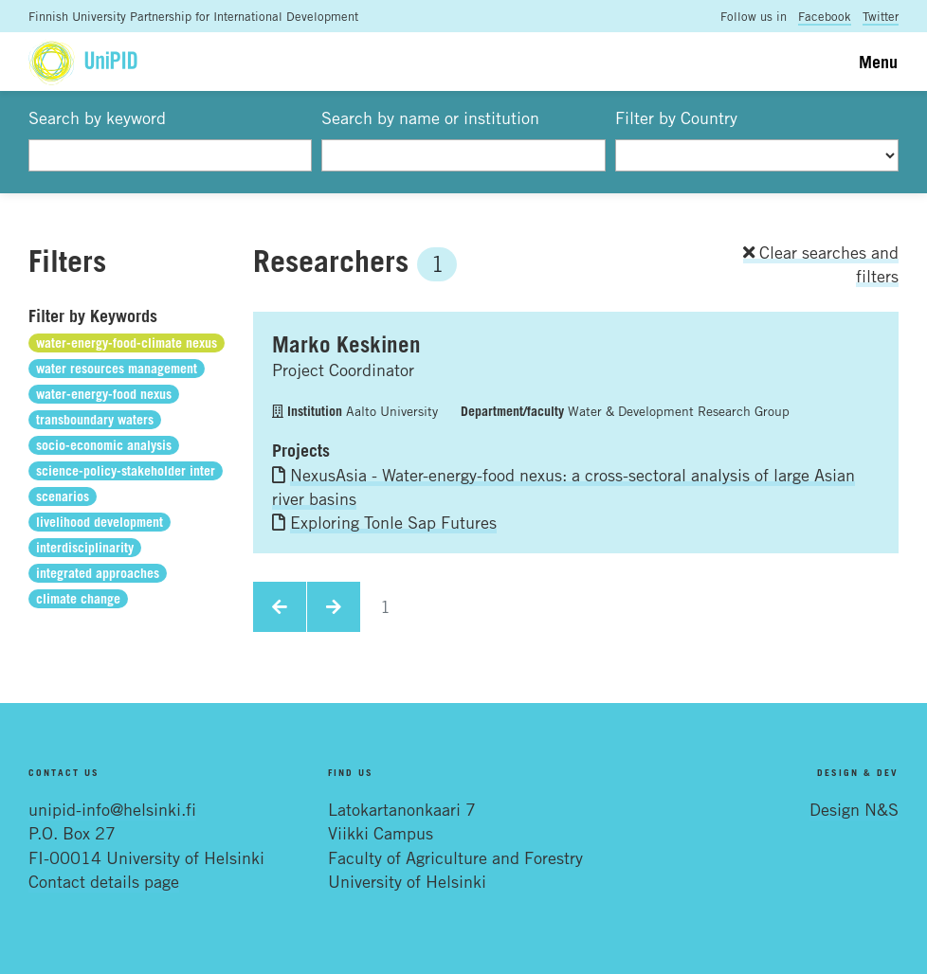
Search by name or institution (430, 117)
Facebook (824, 16)
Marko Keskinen (346, 344)
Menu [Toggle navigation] (878, 61)
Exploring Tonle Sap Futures (393, 522)
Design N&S (854, 809)
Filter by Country (676, 117)
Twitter (881, 16)
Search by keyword (97, 117)
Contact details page (103, 881)
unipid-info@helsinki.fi (112, 809)
